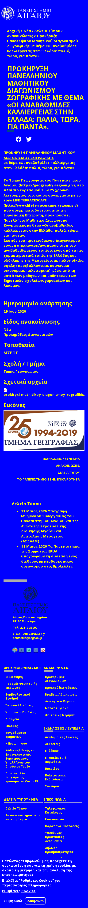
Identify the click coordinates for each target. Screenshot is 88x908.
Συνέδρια (52, 786)
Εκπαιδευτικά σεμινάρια (56, 760)
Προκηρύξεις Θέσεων (61, 688)
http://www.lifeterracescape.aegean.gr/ (41, 205)
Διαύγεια (12, 719)
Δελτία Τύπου (16, 808)
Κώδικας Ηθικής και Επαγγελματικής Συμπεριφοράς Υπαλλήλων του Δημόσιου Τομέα (20, 758)
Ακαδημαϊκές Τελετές (61, 737)
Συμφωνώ (13, 900)
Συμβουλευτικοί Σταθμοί (17, 696)
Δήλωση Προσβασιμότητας (59, 850)
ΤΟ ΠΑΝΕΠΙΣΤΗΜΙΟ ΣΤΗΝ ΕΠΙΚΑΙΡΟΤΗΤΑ (48, 479)
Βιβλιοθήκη (14, 677)
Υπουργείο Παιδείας (20, 712)
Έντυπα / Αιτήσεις (19, 705)
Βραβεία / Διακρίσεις (61, 694)
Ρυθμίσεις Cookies (18, 891)
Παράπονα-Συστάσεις (62, 826)
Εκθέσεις (52, 751)
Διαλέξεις (52, 744)
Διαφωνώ (35, 901)
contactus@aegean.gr (29, 638)
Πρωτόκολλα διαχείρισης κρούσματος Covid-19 (21, 777)
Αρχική (13, 30)
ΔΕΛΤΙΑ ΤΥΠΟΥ (68, 472)
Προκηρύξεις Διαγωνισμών (55, 679)
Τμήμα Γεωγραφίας (21, 371)
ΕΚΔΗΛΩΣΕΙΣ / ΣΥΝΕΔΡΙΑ (61, 459)
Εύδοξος (11, 726)
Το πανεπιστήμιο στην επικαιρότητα (22, 817)
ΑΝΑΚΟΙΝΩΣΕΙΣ (68, 465)
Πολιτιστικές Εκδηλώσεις (55, 777)
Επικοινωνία (54, 819)
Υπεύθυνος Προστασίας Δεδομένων (54, 837)
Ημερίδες (52, 769)
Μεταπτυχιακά (57, 708)
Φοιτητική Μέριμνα (60, 715)
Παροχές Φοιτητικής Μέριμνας (21, 686)
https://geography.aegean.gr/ (46, 185)
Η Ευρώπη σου (16, 743)
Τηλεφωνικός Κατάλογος (55, 810)
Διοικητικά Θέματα (60, 701)
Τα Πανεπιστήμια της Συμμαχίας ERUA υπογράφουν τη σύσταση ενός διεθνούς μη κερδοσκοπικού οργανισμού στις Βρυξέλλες (50, 556)
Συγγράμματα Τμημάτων (15, 735)
